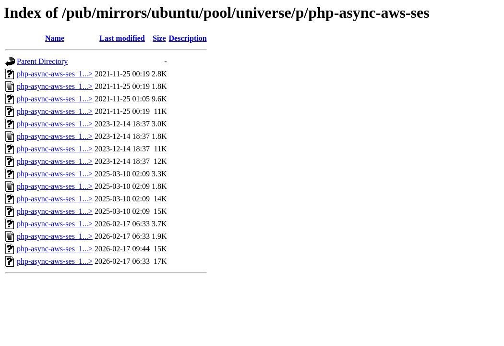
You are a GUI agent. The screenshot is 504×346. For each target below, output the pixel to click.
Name (54, 38)
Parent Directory (42, 61)
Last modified (122, 38)
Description (188, 38)
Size (159, 38)
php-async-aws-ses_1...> (55, 74)
